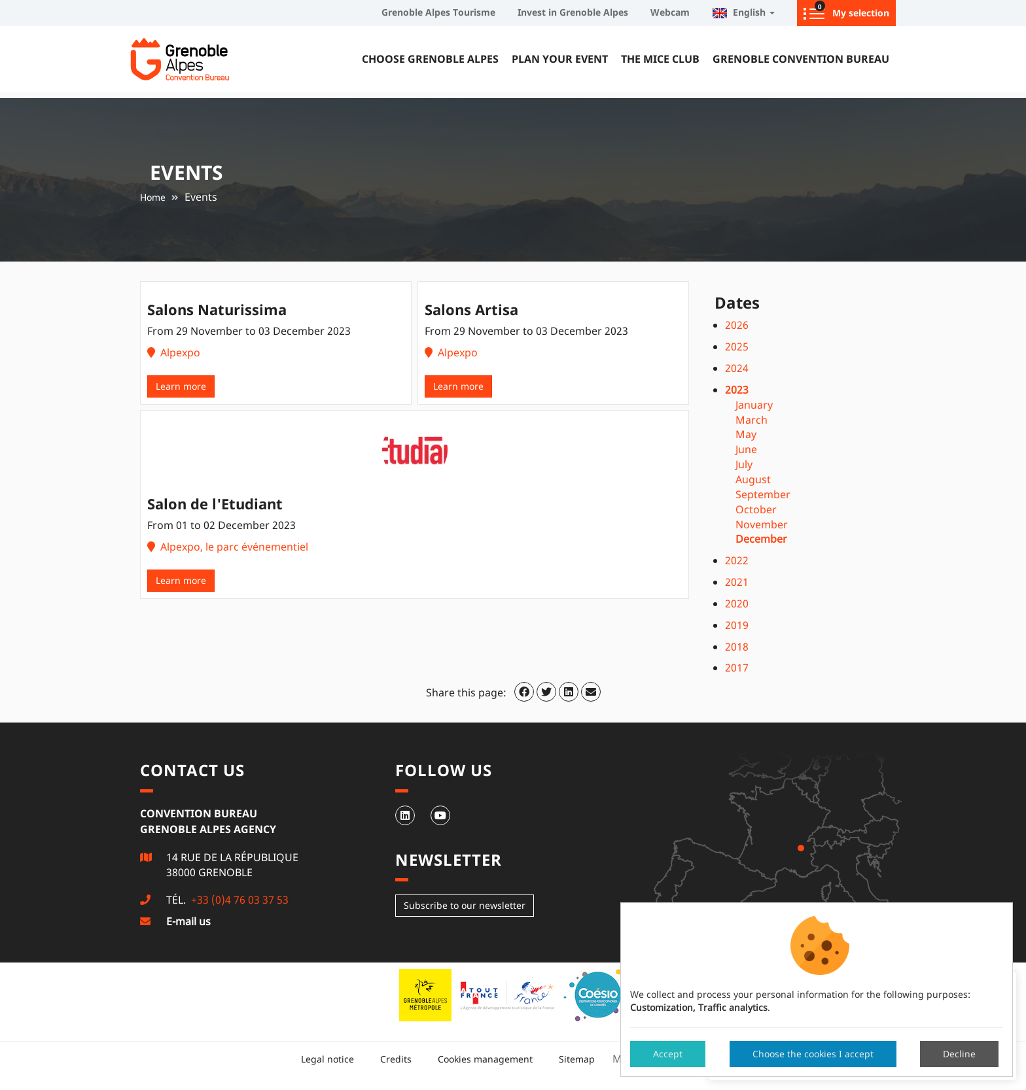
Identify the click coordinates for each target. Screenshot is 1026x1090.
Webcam (670, 12)
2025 (737, 346)
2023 (737, 390)
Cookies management (485, 1059)
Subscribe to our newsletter (464, 905)
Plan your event (560, 59)
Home (153, 197)
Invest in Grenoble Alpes (573, 12)
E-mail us (188, 921)
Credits (396, 1059)
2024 (737, 368)
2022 (737, 560)
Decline (959, 1053)
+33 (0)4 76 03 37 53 (238, 900)
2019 (737, 625)
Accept (667, 1053)
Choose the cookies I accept (813, 1053)
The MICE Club (660, 59)
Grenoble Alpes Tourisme (438, 12)
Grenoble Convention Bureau (801, 59)
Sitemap (577, 1059)
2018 (737, 646)
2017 (737, 667)
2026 (737, 325)
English (743, 12)
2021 (737, 582)
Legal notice (327, 1059)
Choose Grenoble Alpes (430, 59)
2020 (737, 603)
